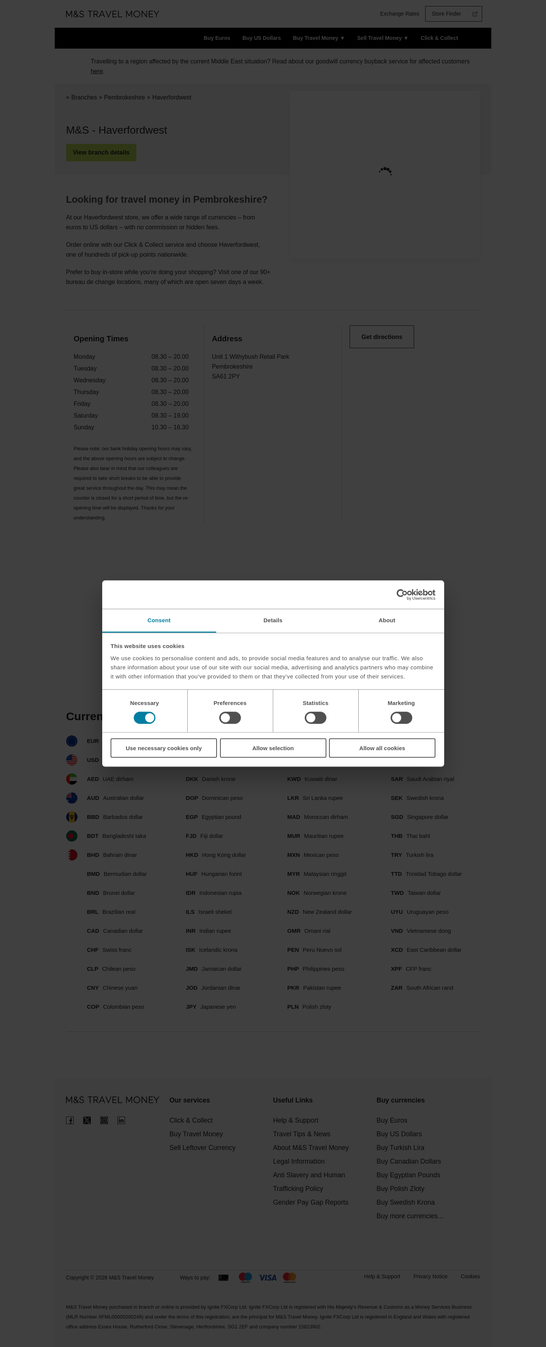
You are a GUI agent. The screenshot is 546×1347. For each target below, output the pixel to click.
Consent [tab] (159, 620)
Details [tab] (273, 620)
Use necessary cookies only (164, 748)
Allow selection (273, 748)
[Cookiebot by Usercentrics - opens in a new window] (402, 594)
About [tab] (387, 620)
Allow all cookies (382, 748)
